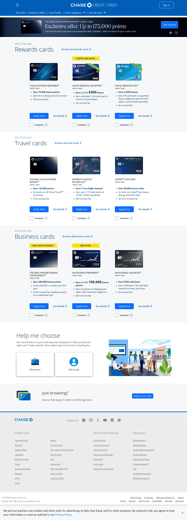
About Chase (135, 497)
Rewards (18, 473)
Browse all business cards (78, 236)
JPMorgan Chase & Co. (165, 497)
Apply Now (41, 115)
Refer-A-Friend (57, 473)
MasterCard (55, 464)
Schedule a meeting (141, 478)
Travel (17, 464)
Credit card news (140, 454)
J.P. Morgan (148, 497)
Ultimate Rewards (141, 464)
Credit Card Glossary (141, 459)
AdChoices (179, 501)
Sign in (168, 5)
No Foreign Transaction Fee (62, 450)
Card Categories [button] (76, 12)
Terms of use (144, 501)
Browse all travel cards (69, 143)
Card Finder (56, 12)
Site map (168, 501)
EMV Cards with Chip (59, 469)
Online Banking (139, 440)
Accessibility (157, 501)
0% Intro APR (56, 454)
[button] (182, 513)
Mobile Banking (139, 445)
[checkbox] (36, 125)
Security (132, 501)
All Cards (21, 12)
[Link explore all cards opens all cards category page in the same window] (142, 395)
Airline (17, 478)
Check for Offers (38, 12)
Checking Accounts (101, 445)
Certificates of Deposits (103, 454)
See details (60, 115)
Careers (181, 497)
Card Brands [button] (98, 12)
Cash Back (19, 454)
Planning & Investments (104, 469)
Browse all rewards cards (77, 49)
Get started (170, 24)
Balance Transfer (22, 459)
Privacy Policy (63, 514)
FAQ (134, 469)
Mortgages (98, 459)
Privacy (123, 501)
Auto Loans (98, 464)
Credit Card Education (142, 473)
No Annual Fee (57, 445)
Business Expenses (22, 469)
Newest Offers (21, 450)
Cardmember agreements (144, 450)
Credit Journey (100, 440)
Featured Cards (21, 440)
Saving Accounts (100, 450)
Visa (52, 459)
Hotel (17, 483)
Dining (53, 440)
